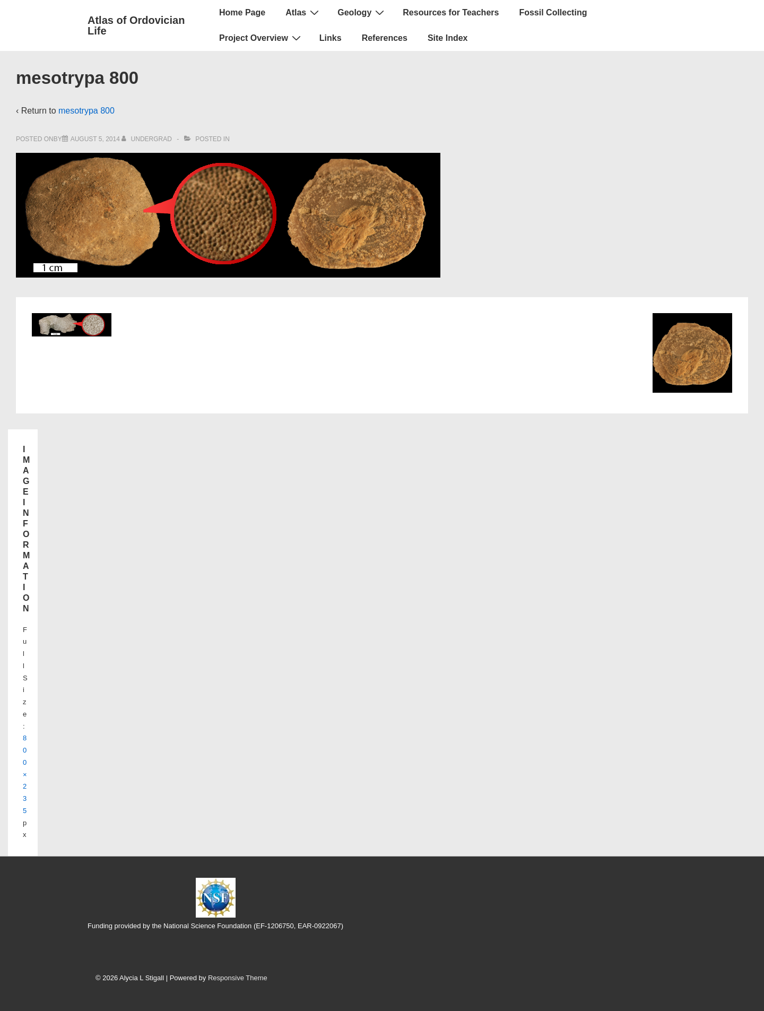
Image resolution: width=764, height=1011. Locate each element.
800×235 (25, 774)
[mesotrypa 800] (95, 139)
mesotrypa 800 (86, 110)
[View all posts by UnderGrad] (147, 139)
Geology (362, 12)
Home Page (242, 12)
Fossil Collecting (553, 12)
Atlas (303, 12)
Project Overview (261, 37)
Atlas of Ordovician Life (136, 25)
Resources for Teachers (451, 12)
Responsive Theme (237, 978)
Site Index (448, 37)
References (384, 37)
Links (330, 37)
